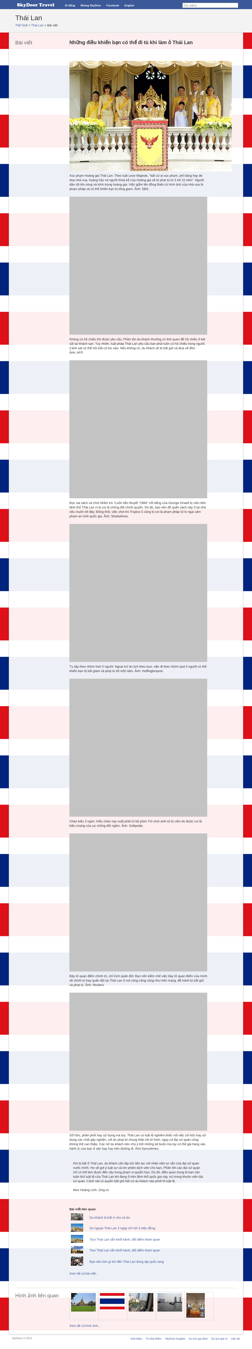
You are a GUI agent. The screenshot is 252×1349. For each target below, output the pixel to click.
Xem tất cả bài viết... (83, 1273)
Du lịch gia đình (198, 1338)
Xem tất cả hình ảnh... (85, 1326)
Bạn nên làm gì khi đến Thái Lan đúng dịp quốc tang (127, 1261)
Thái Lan (37, 25)
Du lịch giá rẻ (219, 1338)
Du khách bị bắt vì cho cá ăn (110, 1217)
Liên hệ (235, 1338)
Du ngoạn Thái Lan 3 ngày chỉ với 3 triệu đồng (122, 1228)
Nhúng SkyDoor (90, 5)
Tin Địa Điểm (154, 1338)
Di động (70, 5)
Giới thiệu (136, 1338)
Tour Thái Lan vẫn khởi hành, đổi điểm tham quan (125, 1239)
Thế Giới (21, 25)
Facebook (112, 5)
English (129, 5)
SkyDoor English (175, 1338)
